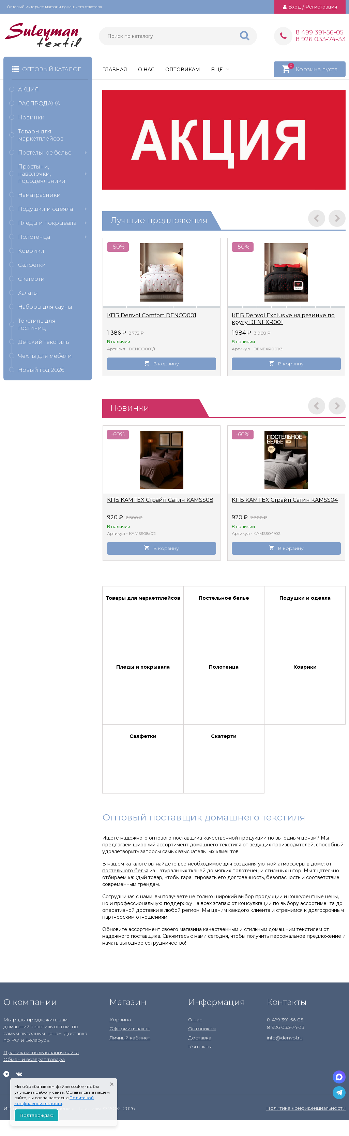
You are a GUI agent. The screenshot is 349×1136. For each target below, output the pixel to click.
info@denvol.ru (285, 1038)
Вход (294, 7)
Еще (220, 70)
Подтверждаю (37, 1115)
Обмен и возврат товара (34, 1059)
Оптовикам (182, 70)
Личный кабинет (129, 1038)
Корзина (120, 1020)
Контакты (200, 1047)
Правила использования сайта (41, 1052)
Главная (114, 70)
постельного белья (125, 871)
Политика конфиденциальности (306, 1108)
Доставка (199, 1038)
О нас (146, 70)
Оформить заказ (129, 1028)
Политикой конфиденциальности (54, 1100)
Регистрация (321, 7)
